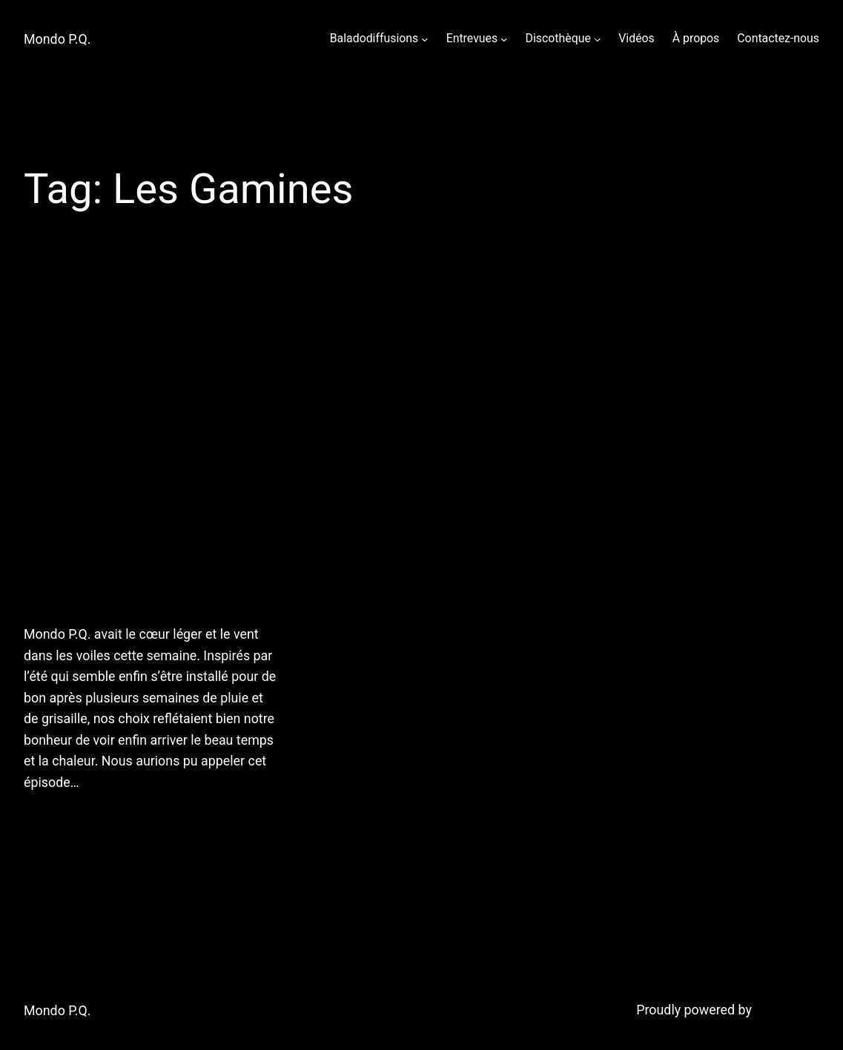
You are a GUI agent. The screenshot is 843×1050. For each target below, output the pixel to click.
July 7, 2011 (55, 820)
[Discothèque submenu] (597, 38)
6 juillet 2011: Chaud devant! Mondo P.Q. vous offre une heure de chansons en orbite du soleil (150, 443)
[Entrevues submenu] (504, 38)
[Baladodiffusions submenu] (425, 38)
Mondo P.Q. (57, 39)
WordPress (787, 1009)
